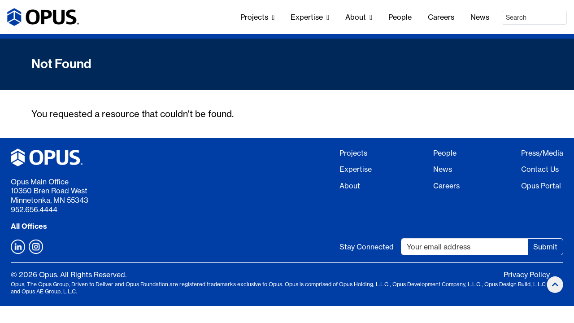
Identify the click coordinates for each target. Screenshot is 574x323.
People (400, 17)
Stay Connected (366, 246)
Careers (441, 17)
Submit (545, 246)
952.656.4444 (34, 209)
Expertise (310, 17)
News (479, 17)
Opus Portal (541, 185)
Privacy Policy (527, 274)
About (358, 17)
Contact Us (540, 169)
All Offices (29, 226)
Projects (257, 17)
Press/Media (542, 152)
